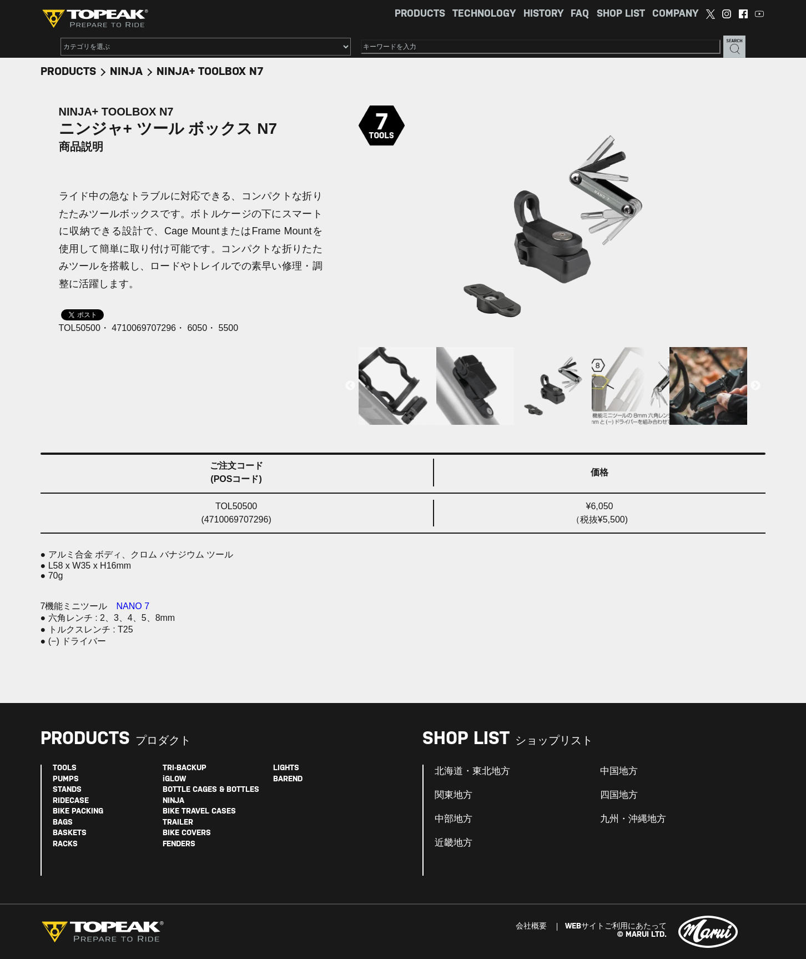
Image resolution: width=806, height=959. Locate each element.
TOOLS (65, 768)
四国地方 (619, 795)
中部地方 (453, 819)
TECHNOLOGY (484, 14)
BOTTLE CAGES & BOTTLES (211, 790)
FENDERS (179, 844)
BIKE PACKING (78, 811)
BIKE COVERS (187, 833)
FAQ (580, 14)
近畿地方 (453, 843)
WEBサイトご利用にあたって (616, 926)
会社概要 (531, 926)
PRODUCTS (420, 14)
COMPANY (675, 14)
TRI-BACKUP (184, 768)
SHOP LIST (621, 14)
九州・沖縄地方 (633, 819)
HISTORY (543, 14)
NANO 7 (133, 606)
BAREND (288, 779)
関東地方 (453, 795)
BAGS (63, 822)
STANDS (67, 790)
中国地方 (619, 771)
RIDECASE (71, 801)
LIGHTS (286, 768)
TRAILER (178, 822)
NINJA (126, 72)
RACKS (65, 844)
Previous (350, 385)
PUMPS (66, 779)
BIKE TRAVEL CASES (199, 811)
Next (755, 385)
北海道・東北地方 (472, 771)
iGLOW (174, 779)
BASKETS (70, 833)
